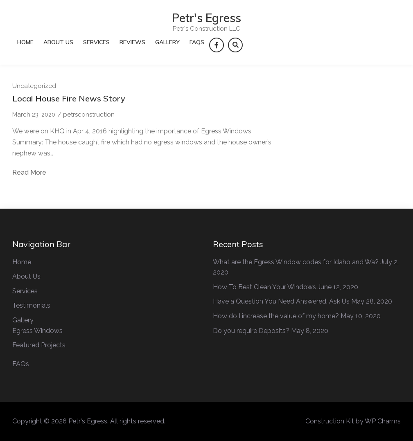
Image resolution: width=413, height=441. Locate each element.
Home (25, 42)
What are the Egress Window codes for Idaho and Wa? (296, 262)
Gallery (167, 42)
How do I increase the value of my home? (276, 316)
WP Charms (383, 421)
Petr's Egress (206, 18)
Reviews (132, 42)
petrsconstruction (89, 114)
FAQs (197, 42)
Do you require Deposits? (251, 331)
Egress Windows (37, 331)
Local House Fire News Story (68, 98)
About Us (58, 42)
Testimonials (31, 305)
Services (96, 42)
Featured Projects (38, 345)
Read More (29, 172)
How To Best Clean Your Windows (264, 287)
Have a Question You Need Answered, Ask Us (281, 301)
